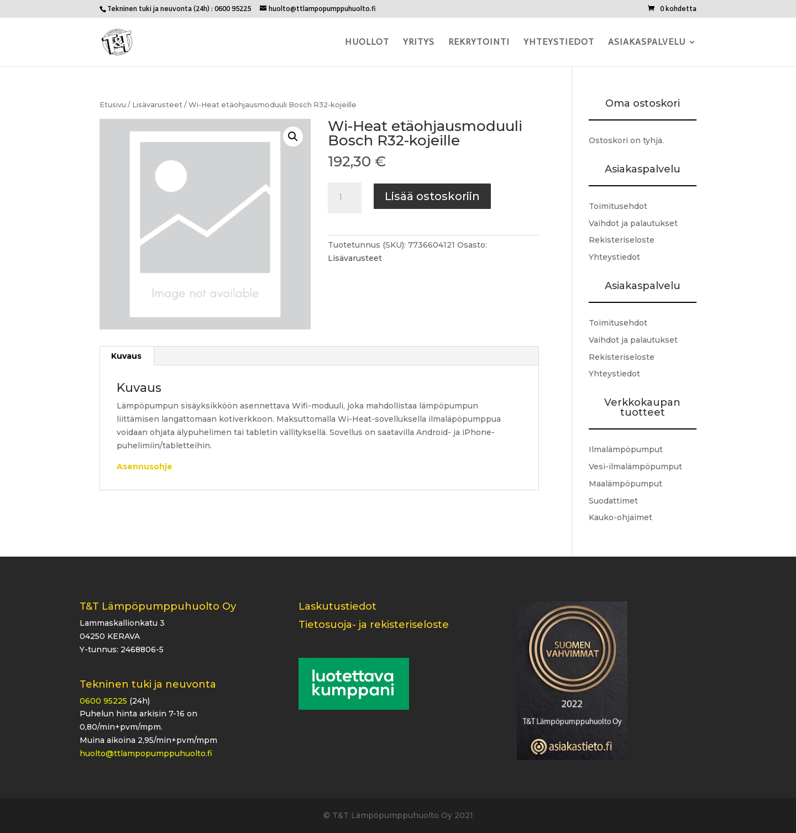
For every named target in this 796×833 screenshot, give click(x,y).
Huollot (367, 42)
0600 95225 (103, 701)
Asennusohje (144, 466)
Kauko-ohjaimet (620, 517)
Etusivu (113, 105)
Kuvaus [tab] (126, 356)
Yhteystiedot (558, 42)
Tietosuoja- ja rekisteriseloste (373, 625)
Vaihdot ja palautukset (633, 223)
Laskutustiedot (337, 606)
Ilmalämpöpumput (626, 449)
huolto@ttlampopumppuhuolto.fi (146, 753)
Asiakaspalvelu (646, 42)
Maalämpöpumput (625, 484)
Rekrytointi (479, 42)
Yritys (418, 42)
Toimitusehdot (618, 206)
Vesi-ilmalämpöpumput (635, 466)
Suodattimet (613, 501)
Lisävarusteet (157, 105)
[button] (293, 136)
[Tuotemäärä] (344, 197)
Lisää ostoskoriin (432, 196)
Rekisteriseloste (621, 240)
